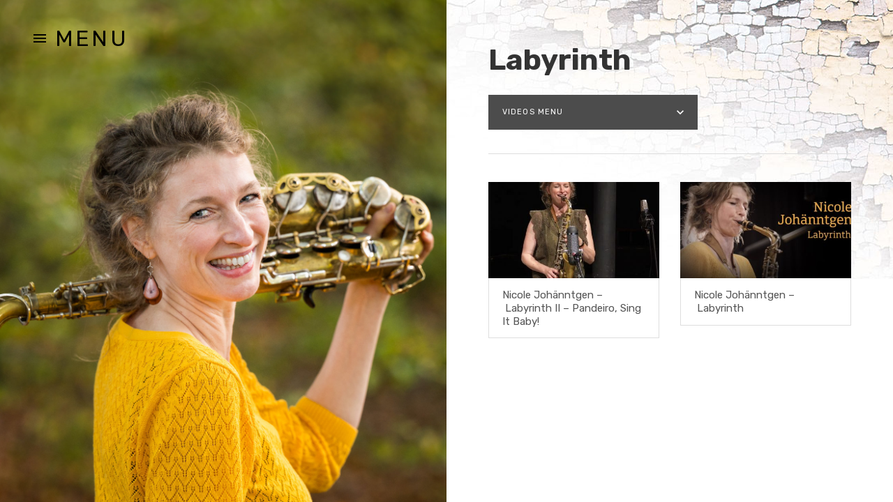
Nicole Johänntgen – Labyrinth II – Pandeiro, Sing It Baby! (571, 308)
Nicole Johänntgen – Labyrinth (744, 301)
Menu (91, 38)
